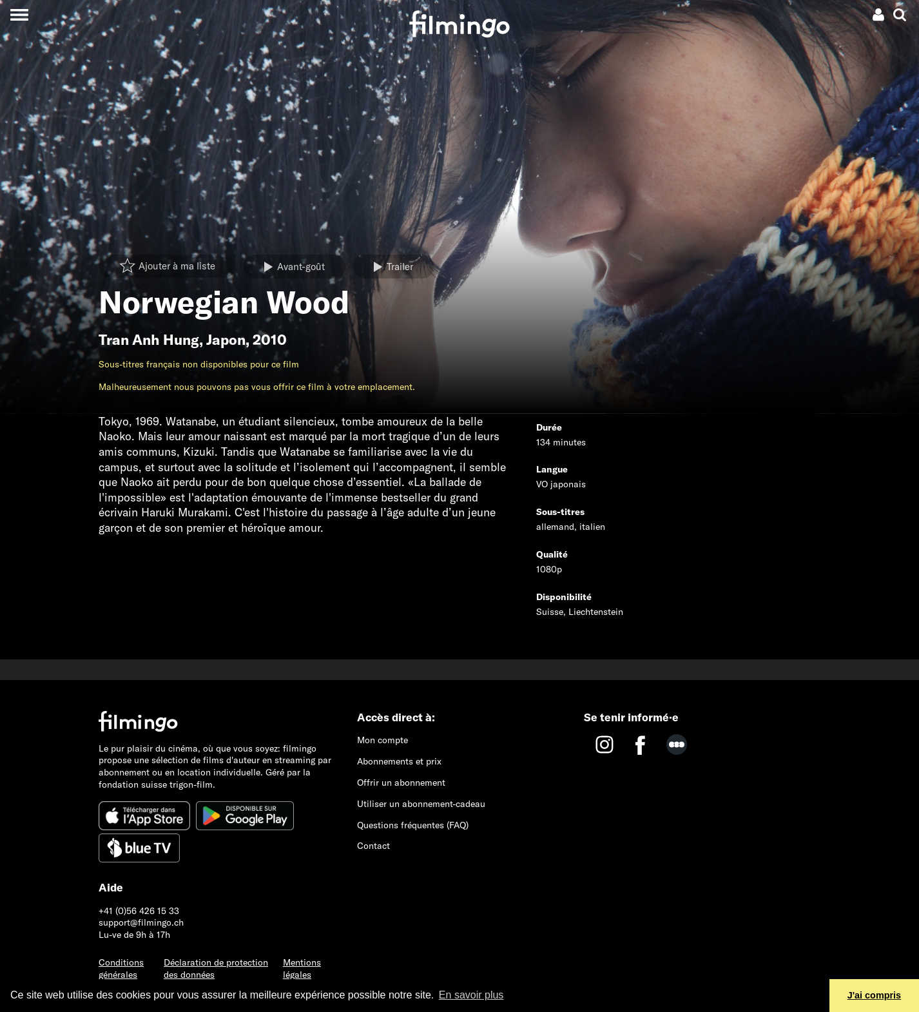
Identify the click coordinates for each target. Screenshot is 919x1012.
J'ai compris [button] (874, 995)
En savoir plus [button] (471, 994)
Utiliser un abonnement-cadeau (421, 804)
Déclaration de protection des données (216, 968)
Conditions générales (121, 968)
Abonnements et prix (399, 761)
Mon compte (382, 740)
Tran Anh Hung (149, 340)
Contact (373, 845)
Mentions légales (302, 968)
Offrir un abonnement (401, 782)
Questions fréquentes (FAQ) (413, 825)
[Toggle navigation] (19, 14)
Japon (226, 340)
